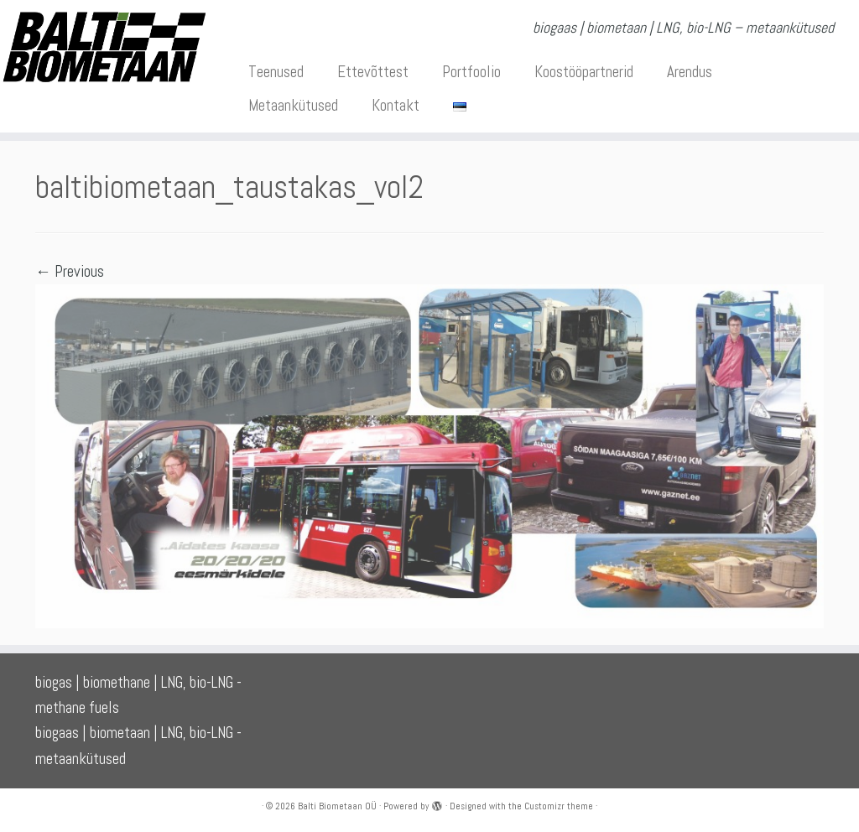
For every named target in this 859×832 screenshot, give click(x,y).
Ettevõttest (373, 71)
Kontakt (395, 105)
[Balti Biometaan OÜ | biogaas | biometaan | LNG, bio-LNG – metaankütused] (100, 47)
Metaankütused (293, 105)
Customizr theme (558, 806)
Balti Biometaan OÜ (337, 806)
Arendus (689, 71)
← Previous (69, 271)
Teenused (276, 71)
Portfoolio (471, 71)
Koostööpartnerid (583, 71)
